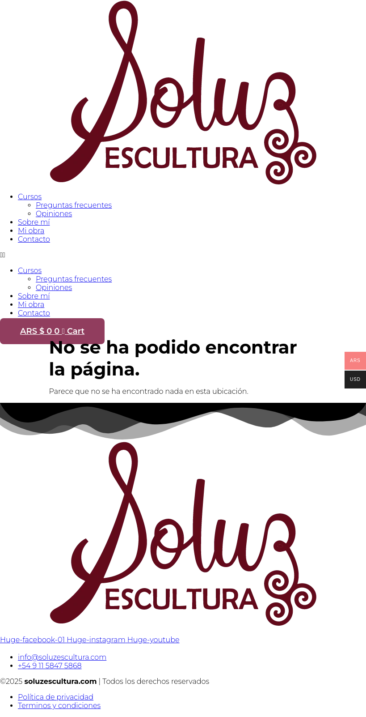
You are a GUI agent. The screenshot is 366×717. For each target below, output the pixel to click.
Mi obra (31, 230)
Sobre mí (34, 222)
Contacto (34, 239)
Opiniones (54, 213)
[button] (183, 255)
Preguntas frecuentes (74, 205)
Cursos (30, 196)
